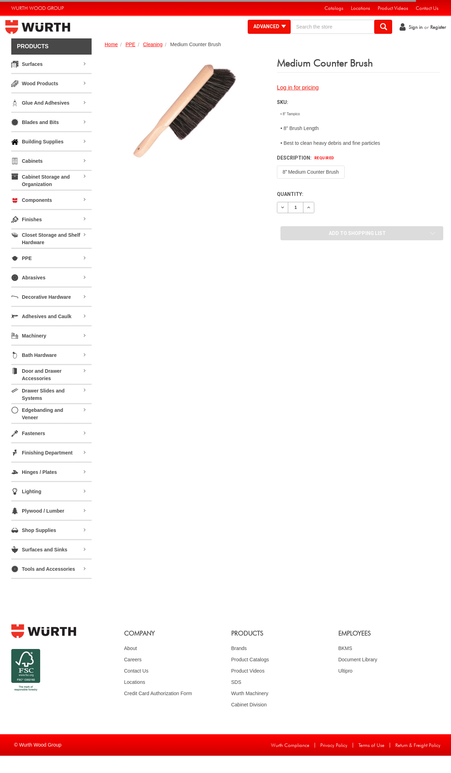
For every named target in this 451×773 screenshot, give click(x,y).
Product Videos (248, 688)
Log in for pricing (298, 105)
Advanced (264, 35)
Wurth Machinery (249, 710)
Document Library (357, 677)
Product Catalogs (250, 677)
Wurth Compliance (290, 762)
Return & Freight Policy (417, 762)
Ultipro (345, 688)
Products (33, 64)
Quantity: (290, 211)
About (130, 665)
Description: (305, 175)
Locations (134, 699)
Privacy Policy (333, 762)
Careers (133, 677)
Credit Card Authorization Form (158, 710)
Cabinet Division (249, 722)
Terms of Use (371, 762)
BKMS (345, 665)
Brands (239, 665)
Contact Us (136, 688)
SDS (236, 699)
